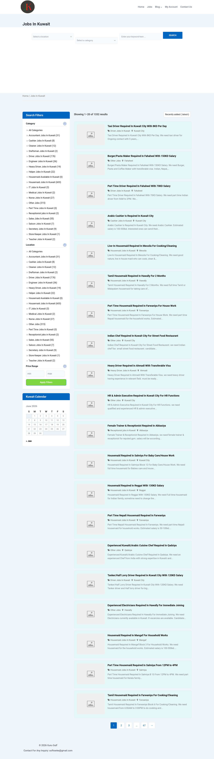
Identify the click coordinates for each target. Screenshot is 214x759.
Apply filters (46, 382)
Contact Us (186, 6)
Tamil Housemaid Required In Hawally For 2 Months (137, 275)
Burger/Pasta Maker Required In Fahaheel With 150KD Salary (142, 155)
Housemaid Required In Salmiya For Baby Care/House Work (141, 455)
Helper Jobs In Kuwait (42, 171)
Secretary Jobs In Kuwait (43, 229)
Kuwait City (139, 131)
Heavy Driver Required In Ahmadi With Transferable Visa (139, 365)
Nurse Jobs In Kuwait (41, 197)
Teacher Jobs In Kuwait (42, 239)
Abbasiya (143, 430)
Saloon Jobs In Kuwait (41, 223)
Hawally (143, 280)
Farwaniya (144, 310)
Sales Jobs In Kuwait (41, 218)
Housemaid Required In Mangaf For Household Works (138, 635)
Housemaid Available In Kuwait (46, 177)
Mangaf (142, 640)
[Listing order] (177, 114)
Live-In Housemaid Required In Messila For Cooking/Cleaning (142, 245)
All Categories (36, 130)
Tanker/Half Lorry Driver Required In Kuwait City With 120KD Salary (145, 575)
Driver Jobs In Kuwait (120, 131)
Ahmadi (143, 370)
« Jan (29, 441)
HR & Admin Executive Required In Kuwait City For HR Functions (143, 395)
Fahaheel (129, 160)
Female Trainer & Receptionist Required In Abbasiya (137, 425)
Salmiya (143, 670)
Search (172, 35)
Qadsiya (128, 550)
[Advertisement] (107, 73)
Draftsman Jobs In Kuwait (43, 151)
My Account (171, 6)
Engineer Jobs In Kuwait (43, 161)
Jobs (149, 6)
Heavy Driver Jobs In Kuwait (123, 370)
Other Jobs (116, 160)
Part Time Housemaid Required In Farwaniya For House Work (142, 305)
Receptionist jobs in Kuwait (123, 430)
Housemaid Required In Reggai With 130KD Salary (136, 485)
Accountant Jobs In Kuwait (44, 135)
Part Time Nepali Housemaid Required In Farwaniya (136, 515)
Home (141, 6)
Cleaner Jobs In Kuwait (42, 145)
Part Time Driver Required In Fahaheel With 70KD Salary (139, 186)
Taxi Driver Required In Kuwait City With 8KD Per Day (137, 126)
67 (144, 725)
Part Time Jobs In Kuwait (43, 208)
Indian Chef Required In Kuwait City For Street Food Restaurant (143, 335)
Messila (142, 250)
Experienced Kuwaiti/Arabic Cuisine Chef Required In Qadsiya (142, 545)
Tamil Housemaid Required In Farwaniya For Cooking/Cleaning (143, 695)
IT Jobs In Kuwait (39, 187)
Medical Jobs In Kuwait (42, 192)
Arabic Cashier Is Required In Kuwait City (131, 215)
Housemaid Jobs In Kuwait (123, 250)
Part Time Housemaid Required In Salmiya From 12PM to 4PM (143, 665)
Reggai (142, 490)
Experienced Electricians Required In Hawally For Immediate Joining (146, 605)
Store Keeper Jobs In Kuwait (44, 234)
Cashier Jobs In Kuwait (121, 221)
